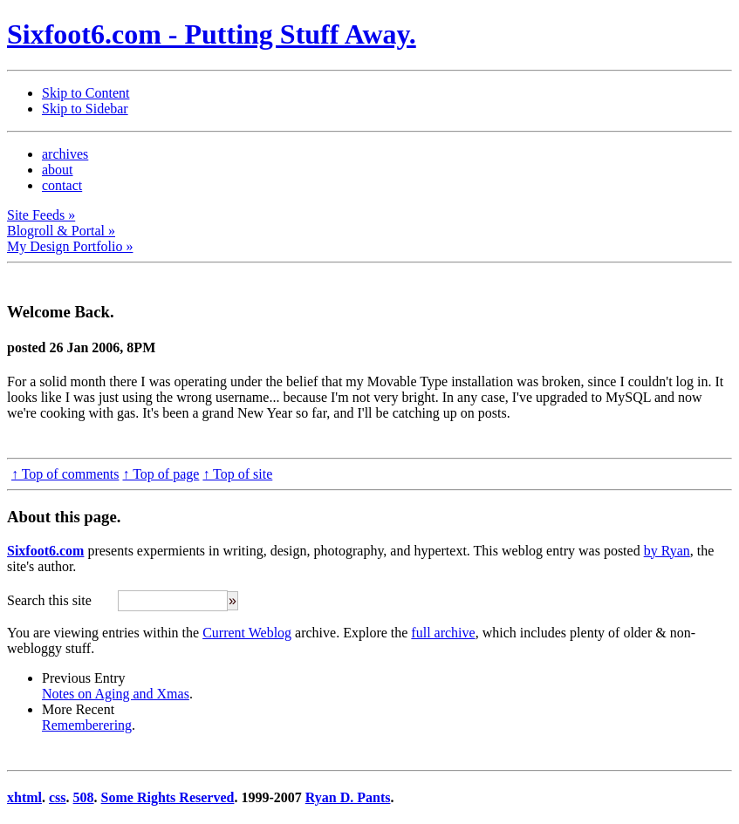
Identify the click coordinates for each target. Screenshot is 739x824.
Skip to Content (85, 92)
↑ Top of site (237, 473)
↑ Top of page (160, 473)
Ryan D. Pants (348, 797)
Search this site (49, 600)
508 (83, 797)
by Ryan (667, 550)
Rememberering (87, 725)
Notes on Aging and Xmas (115, 693)
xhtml (24, 797)
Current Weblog (246, 632)
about (57, 169)
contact (62, 185)
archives (65, 153)
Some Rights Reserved (168, 797)
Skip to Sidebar (85, 108)
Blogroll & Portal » (61, 230)
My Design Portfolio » (70, 246)
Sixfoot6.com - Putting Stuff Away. (211, 34)
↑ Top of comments (65, 473)
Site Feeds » (41, 215)
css (57, 797)
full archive (443, 632)
